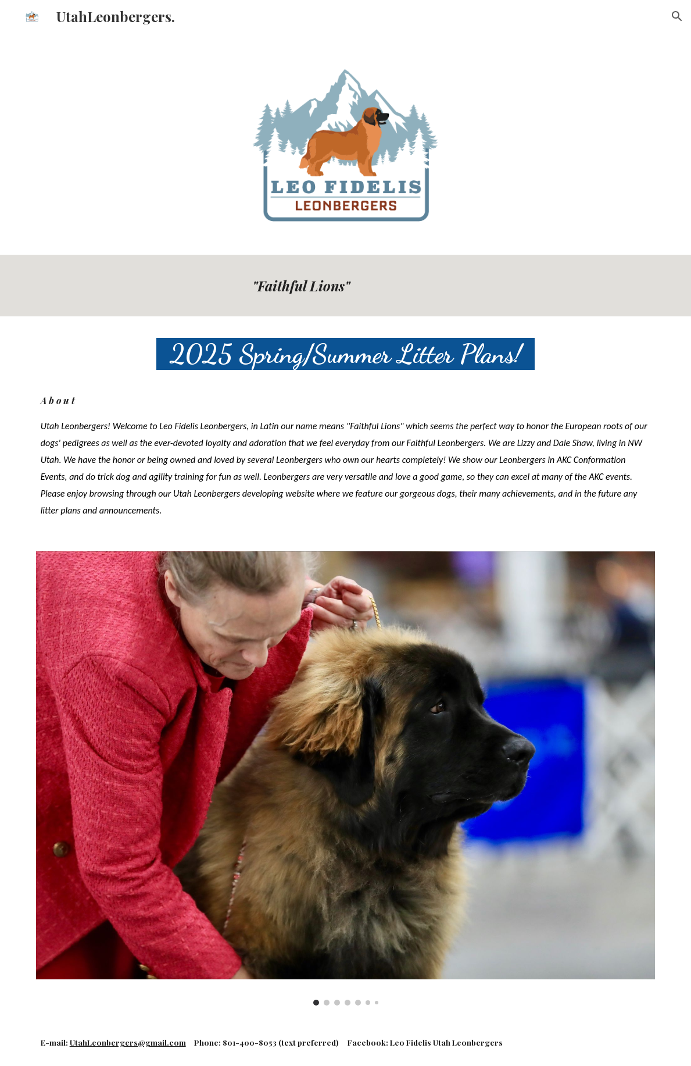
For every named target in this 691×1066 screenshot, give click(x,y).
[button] (677, 16)
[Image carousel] (346, 778)
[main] (451, 285)
